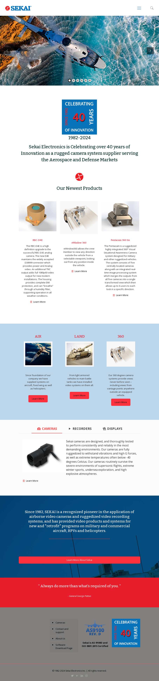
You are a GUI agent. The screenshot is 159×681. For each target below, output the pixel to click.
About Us (60, 638)
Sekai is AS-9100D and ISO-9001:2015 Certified (95, 644)
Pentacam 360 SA (120, 240)
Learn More (39, 301)
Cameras (60, 622)
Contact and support (62, 630)
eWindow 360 (79, 242)
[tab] (47, 428)
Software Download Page (64, 646)
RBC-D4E (38, 240)
